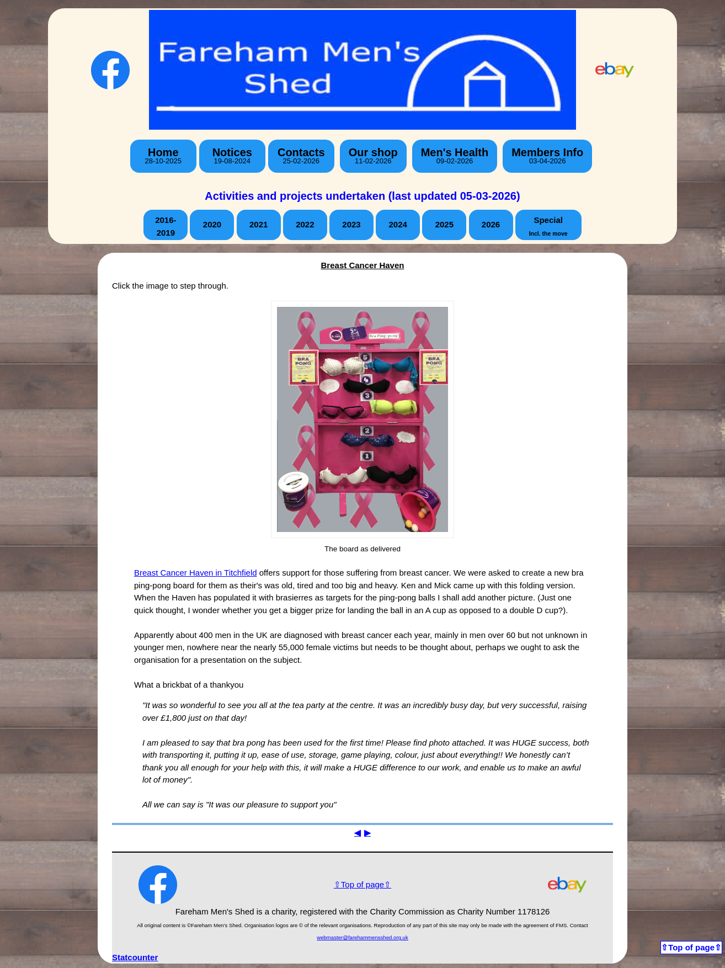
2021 (258, 224)
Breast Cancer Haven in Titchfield (195, 572)
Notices (232, 155)
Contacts (301, 155)
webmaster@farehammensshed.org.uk (362, 937)
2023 (351, 224)
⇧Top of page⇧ (362, 884)
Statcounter (135, 957)
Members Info (547, 155)
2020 (212, 224)
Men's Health (455, 155)
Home (163, 155)
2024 (397, 224)
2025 (444, 224)
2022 (305, 224)
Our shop (373, 155)
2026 (491, 224)
